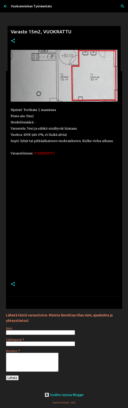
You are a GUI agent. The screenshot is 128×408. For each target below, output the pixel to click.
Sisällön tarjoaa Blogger (64, 395)
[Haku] (122, 6)
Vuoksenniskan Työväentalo (31, 6)
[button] (13, 41)
